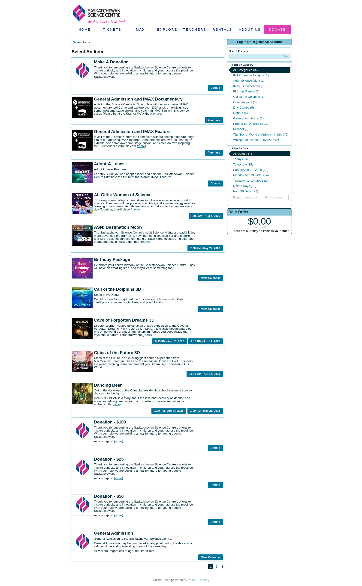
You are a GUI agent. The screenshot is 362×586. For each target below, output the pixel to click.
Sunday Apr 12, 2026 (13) (250, 170)
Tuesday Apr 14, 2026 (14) (251, 180)
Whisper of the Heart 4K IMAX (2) (256, 140)
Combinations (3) (244, 102)
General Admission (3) (248, 118)
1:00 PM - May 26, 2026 (205, 410)
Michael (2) (240, 129)
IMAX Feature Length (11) (251, 75)
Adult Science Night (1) (249, 80)
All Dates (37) (242, 153)
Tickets (112, 29)
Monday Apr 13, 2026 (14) (251, 175)
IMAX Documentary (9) (249, 86)
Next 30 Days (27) (245, 191)
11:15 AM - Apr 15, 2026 (204, 374)
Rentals (222, 29)
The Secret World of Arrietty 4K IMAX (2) (261, 134)
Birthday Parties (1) (246, 91)
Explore (167, 29)
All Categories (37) (246, 70)
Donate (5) (240, 113)
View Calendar (210, 278)
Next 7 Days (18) (244, 186)
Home (84, 29)
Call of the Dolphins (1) (249, 96)
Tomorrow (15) (243, 164)
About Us (250, 29)
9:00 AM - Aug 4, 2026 (206, 216)
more (157, 113)
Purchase (214, 120)
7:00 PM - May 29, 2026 (205, 248)
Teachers (194, 29)
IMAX (139, 29)
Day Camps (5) (243, 107)
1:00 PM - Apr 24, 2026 (168, 410)
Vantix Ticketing (198, 580)
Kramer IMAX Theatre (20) (251, 123)
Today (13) (240, 159)
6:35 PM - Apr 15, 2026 (169, 341)
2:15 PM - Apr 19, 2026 (205, 341)
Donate (277, 29)
